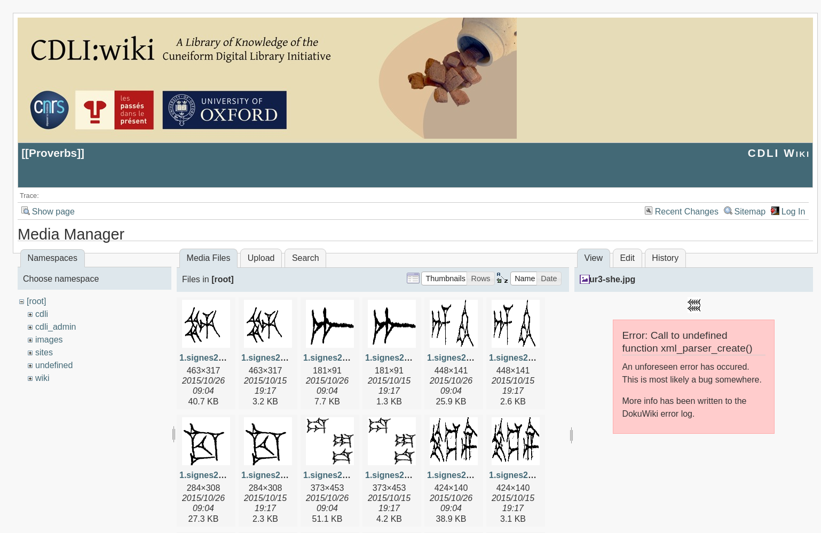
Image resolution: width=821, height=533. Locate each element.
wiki (42, 378)
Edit (627, 257)
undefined (54, 365)
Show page (53, 211)
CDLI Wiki (779, 153)
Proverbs (53, 153)
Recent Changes (687, 211)
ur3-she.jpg (612, 279)
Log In (793, 211)
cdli (41, 314)
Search (305, 257)
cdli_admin (55, 326)
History (665, 257)
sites (44, 352)
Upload (261, 257)
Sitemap (750, 211)
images (49, 339)
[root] (36, 301)
